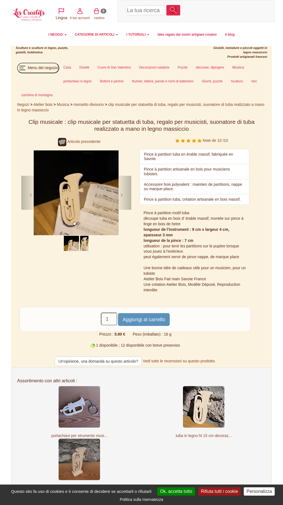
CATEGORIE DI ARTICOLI (96, 34)
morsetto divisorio (89, 104)
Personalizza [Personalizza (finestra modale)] (259, 491)
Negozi (23, 104)
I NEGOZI (57, 34)
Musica (63, 104)
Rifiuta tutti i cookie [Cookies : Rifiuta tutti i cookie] (219, 491)
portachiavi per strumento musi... (79, 435)
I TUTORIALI (137, 34)
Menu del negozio (38, 68)
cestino (235, 10)
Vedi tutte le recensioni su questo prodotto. (179, 361)
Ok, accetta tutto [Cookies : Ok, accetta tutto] (176, 491)
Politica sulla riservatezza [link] (141, 499)
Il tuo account (215, 10)
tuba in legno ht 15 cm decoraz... (204, 435)
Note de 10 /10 (201, 140)
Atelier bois (43, 104)
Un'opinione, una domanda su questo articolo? (98, 361)
